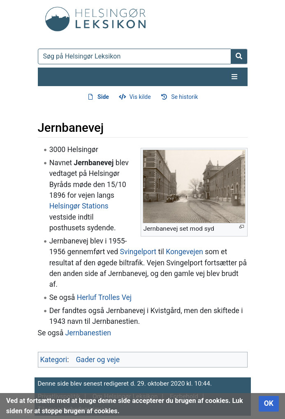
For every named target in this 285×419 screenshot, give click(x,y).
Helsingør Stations (79, 206)
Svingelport (138, 252)
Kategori (53, 360)
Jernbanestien (88, 333)
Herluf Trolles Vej (104, 297)
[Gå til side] (239, 56)
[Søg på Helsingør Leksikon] (134, 56)
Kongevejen (184, 252)
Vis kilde (140, 97)
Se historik (184, 97)
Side (103, 97)
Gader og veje (98, 360)
